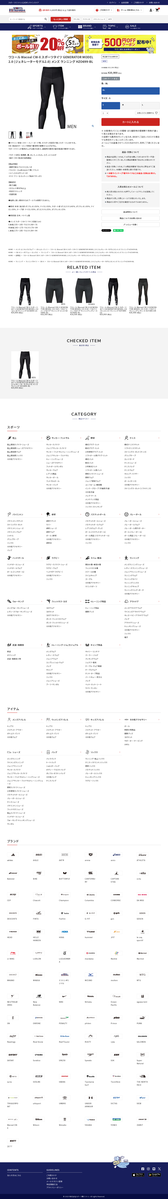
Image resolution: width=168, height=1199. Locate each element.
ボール (127, 726)
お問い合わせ (154, 2)
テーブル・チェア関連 (93, 666)
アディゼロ (76, 19)
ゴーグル (88, 579)
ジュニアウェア (52, 659)
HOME (10, 249)
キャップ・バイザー (131, 473)
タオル (126, 744)
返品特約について (130, 212)
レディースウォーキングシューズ (19, 611)
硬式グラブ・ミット (92, 444)
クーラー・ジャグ (91, 655)
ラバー (48, 524)
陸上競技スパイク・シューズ (18, 444)
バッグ (9, 550)
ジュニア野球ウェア (93, 481)
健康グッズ (89, 611)
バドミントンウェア (14, 532)
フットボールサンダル (54, 466)
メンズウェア (51, 651)
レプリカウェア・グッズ (94, 528)
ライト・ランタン (91, 688)
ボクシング (11, 655)
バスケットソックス (92, 769)
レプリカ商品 (51, 473)
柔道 (9, 651)
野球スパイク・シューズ (94, 473)
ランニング (44, 252)
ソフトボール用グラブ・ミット (96, 455)
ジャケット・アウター (15, 730)
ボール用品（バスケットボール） (97, 535)
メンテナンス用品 (92, 499)
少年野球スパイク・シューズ (18, 791)
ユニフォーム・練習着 (93, 484)
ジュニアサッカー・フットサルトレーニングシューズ (25, 782)
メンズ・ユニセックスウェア (25, 249)
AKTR (110, 19)
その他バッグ (51, 777)
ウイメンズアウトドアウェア (135, 611)
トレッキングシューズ (132, 626)
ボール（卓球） (51, 535)
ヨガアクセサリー (53, 615)
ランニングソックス (131, 582)
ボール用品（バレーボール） (135, 535)
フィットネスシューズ (15, 809)
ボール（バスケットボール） (95, 532)
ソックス (127, 477)
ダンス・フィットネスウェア (56, 619)
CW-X (42, 261)
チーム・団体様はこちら (128, 10)
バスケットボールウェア (94, 524)
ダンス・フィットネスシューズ (57, 622)
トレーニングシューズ (54, 459)
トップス (10, 726)
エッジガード (129, 459)
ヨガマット (50, 611)
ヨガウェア (50, 608)
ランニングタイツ (31, 261)
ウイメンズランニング (15, 762)
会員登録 (125, 2)
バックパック (51, 758)
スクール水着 (90, 571)
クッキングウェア (92, 659)
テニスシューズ (130, 463)
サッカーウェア (52, 470)
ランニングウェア (131, 575)
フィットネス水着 (91, 568)
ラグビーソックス (92, 780)
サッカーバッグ (52, 484)
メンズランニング (13, 758)
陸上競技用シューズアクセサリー (20, 448)
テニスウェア (129, 470)
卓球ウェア (50, 532)
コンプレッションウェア (55, 662)
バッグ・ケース (90, 495)
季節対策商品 (129, 730)
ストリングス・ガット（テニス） (135, 452)
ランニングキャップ (131, 586)
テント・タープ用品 (92, 673)
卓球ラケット (51, 521)
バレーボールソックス (93, 773)
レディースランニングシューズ (136, 568)
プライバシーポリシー (55, 1187)
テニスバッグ (129, 466)
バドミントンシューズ (99, 19)
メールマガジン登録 (54, 1181)
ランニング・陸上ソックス (95, 758)
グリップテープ (130, 455)
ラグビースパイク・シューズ (56, 564)
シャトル (10, 535)
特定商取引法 (52, 1184)
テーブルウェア (91, 669)
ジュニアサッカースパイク (56, 448)
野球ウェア (89, 477)
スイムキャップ (91, 575)
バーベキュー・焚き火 (93, 677)
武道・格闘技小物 (14, 659)
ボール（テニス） (130, 481)
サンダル (10, 824)
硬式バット (89, 459)
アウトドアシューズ (131, 622)
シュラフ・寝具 (91, 662)
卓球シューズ (51, 528)
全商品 (18, 255)
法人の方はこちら (14, 1175)
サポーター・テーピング (133, 741)
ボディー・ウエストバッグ (56, 769)
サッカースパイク (53, 444)
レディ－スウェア (52, 655)
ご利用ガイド (139, 2)
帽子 (126, 637)
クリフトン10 (86, 19)
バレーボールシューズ (133, 521)
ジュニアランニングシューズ (135, 571)
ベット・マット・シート (93, 684)
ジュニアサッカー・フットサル (57, 455)
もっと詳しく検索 (60, 19)
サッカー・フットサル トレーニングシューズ (62, 452)
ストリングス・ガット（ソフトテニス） (138, 488)
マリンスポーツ (91, 586)
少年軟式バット (91, 466)
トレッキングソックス (93, 777)
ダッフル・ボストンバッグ (55, 773)
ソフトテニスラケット (132, 448)
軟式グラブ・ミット (92, 448)
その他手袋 (89, 492)
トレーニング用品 (92, 608)
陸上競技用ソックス (15, 455)
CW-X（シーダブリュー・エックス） (27, 252)
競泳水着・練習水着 (93, 564)
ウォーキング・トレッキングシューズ (21, 820)
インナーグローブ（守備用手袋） (97, 488)
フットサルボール (53, 481)
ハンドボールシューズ (15, 564)
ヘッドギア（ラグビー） (54, 571)
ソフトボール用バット (93, 470)
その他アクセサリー (15, 459)
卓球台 (49, 543)
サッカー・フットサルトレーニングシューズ (23, 777)
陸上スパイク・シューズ (16, 813)
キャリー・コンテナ (92, 651)
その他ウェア (12, 737)
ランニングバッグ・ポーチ (134, 590)
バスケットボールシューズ (95, 521)
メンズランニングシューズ (134, 564)
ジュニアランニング (14, 766)
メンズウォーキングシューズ (18, 608)
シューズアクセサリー (54, 463)
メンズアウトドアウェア (133, 608)
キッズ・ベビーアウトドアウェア (136, 615)
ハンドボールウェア (14, 568)
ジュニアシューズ (53, 680)
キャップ (49, 669)
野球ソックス (90, 766)
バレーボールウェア (132, 524)
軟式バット (89, 463)
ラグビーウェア (52, 568)
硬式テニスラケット (132, 444)
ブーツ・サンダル (52, 684)
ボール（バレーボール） (133, 532)
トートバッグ (51, 762)
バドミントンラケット (15, 521)
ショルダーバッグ (53, 766)
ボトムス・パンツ (42, 249)
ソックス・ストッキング (93, 506)
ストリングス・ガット (15, 524)
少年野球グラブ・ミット (94, 452)
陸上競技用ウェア (14, 452)
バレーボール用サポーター (135, 528)
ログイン (112, 2)
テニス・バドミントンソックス (96, 762)
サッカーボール (52, 477)
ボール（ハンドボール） (16, 571)
